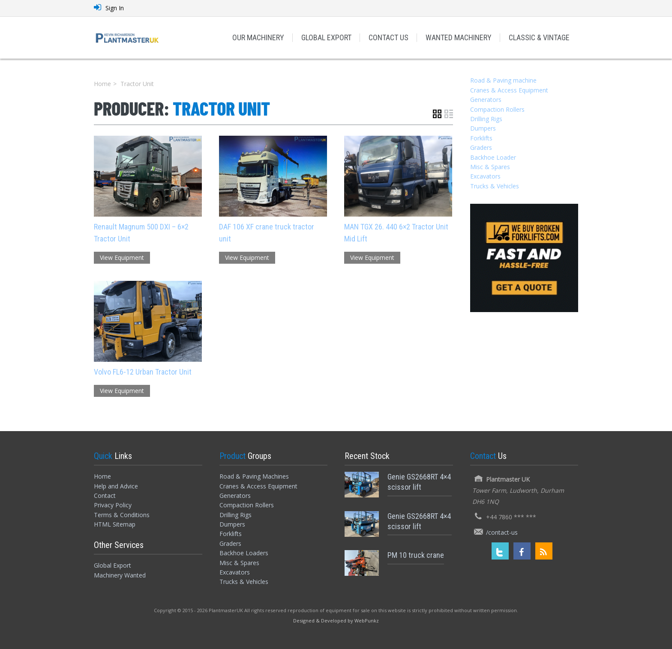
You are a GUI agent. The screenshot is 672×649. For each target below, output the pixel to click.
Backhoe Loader (493, 157)
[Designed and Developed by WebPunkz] (336, 620)
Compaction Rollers (497, 109)
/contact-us (502, 532)
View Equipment (122, 257)
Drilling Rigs (486, 119)
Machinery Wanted (120, 575)
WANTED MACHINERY (459, 37)
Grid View (437, 114)
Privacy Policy (113, 505)
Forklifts (481, 138)
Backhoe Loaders (243, 553)
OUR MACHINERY (258, 37)
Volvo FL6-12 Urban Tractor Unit (143, 371)
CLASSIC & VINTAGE (539, 37)
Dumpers (483, 128)
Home (102, 84)
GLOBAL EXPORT (326, 37)
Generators (485, 99)
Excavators (485, 176)
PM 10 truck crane (415, 555)
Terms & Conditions (122, 515)
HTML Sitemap (114, 524)
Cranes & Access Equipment (509, 90)
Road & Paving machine (503, 80)
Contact (105, 495)
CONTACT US (388, 37)
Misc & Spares (490, 167)
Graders (481, 147)
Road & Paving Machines (254, 476)
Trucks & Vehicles (494, 186)
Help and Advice (116, 486)
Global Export (112, 565)
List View (448, 114)
